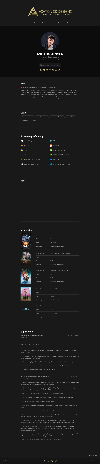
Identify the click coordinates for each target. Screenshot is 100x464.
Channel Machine (48, 23)
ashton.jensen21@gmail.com (50, 65)
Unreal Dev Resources (66, 23)
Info (35, 23)
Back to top (94, 460)
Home (28, 23)
